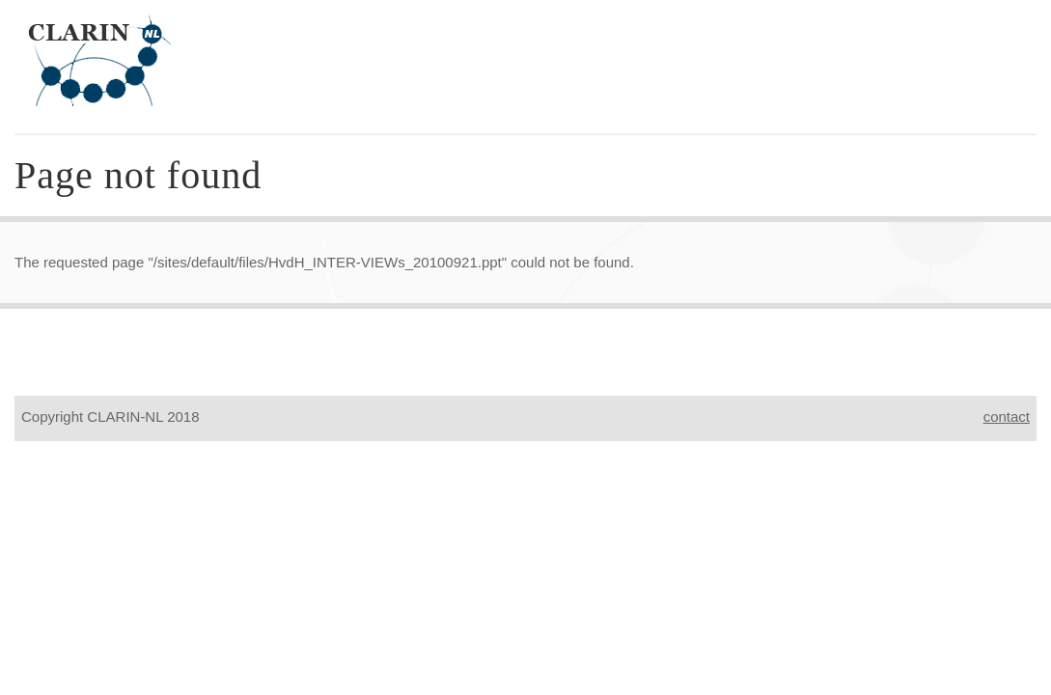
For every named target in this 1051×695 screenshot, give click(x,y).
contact (1006, 416)
